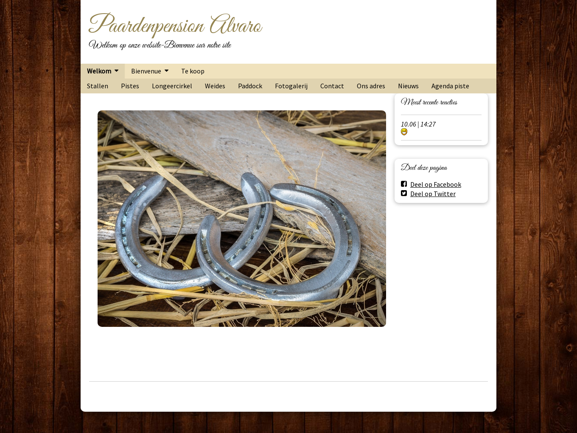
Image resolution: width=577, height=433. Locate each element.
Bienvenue (146, 71)
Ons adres (371, 86)
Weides (215, 86)
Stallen (97, 86)
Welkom (99, 71)
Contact (332, 86)
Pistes (130, 86)
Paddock (250, 86)
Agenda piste (450, 86)
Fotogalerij (291, 86)
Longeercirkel (172, 86)
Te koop (192, 71)
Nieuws (408, 86)
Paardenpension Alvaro (175, 26)
